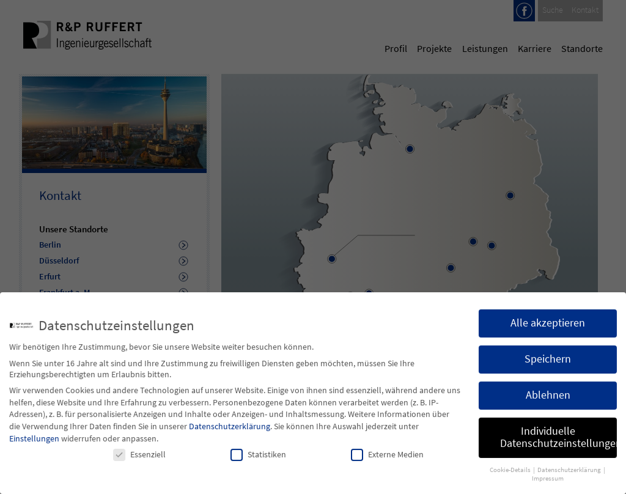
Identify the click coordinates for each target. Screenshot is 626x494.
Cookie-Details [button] (511, 478)
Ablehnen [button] (548, 403)
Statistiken (258, 462)
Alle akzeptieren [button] (547, 330)
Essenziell (139, 462)
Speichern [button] (548, 367)
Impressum (548, 486)
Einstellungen (34, 446)
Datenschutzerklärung (229, 434)
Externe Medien (387, 462)
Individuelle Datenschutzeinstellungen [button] (558, 445)
